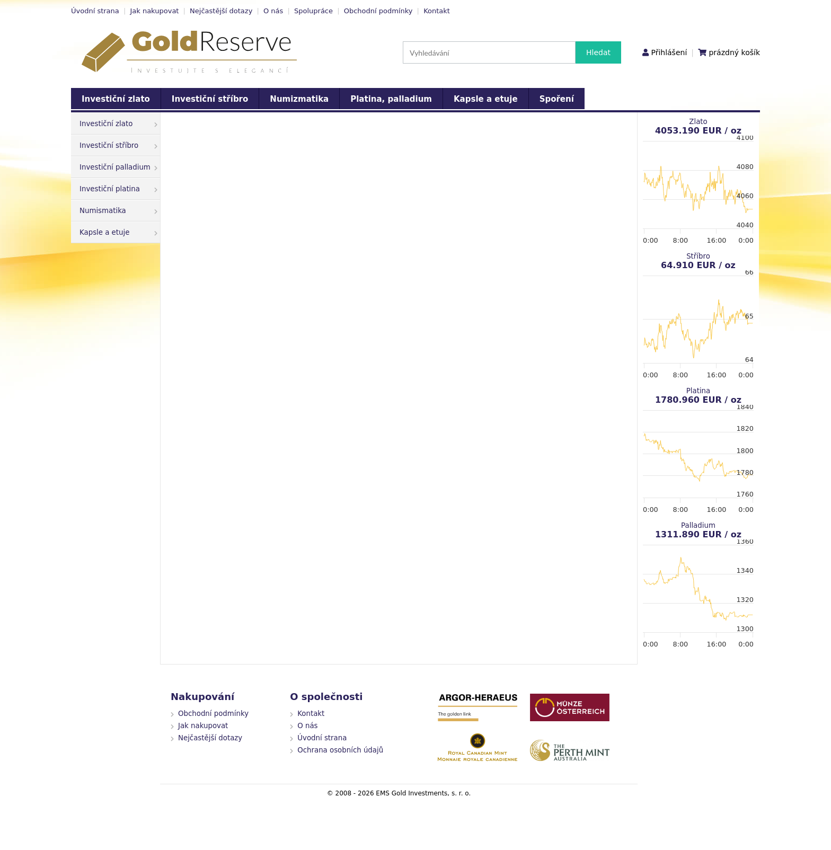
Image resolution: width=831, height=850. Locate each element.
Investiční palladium (118, 167)
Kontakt (436, 11)
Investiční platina (118, 189)
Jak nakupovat (154, 11)
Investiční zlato (116, 99)
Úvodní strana (95, 11)
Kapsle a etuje (486, 99)
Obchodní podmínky (378, 11)
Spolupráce (313, 11)
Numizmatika (299, 99)
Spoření (557, 99)
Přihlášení (669, 52)
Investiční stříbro (210, 99)
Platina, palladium (391, 99)
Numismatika (118, 211)
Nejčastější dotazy (221, 11)
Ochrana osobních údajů (340, 750)
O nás (273, 11)
